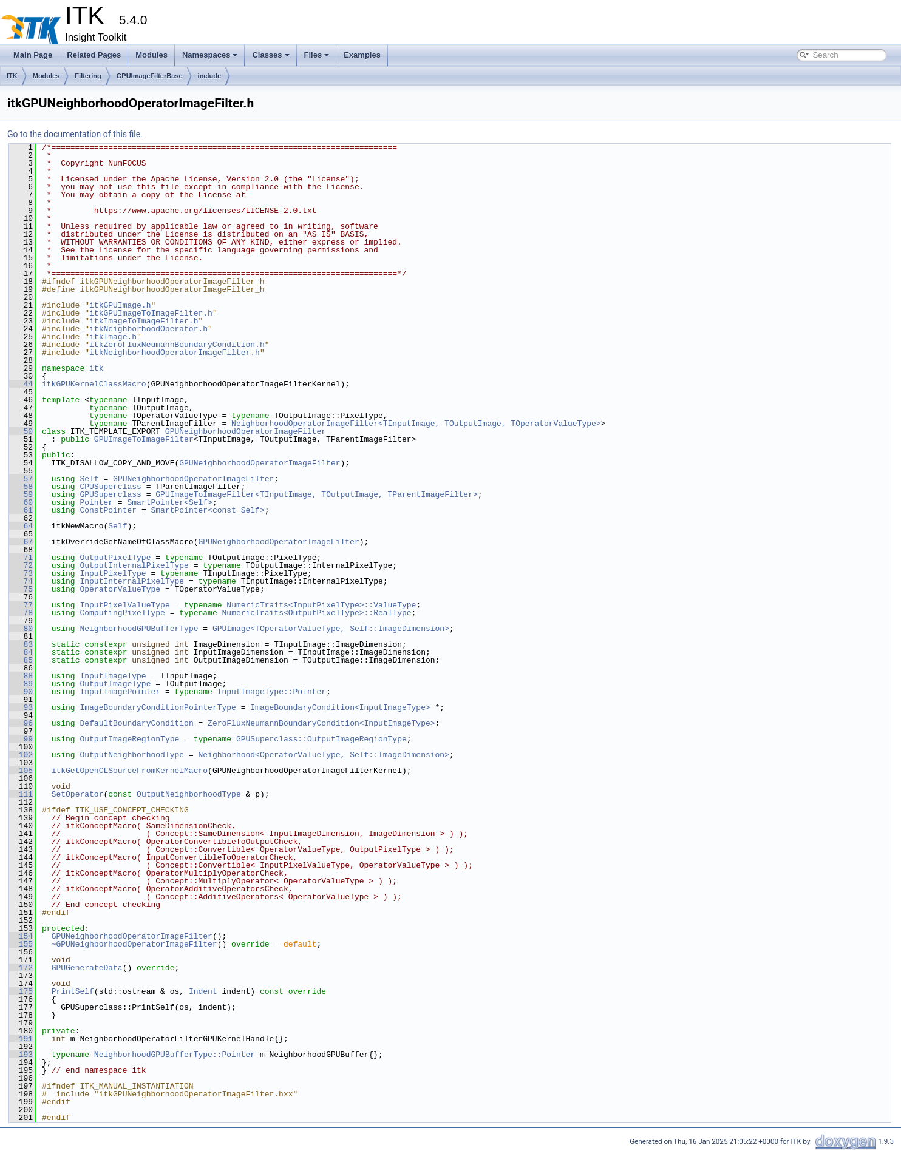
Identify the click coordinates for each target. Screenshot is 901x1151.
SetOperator (78, 794)
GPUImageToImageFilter (144, 439)
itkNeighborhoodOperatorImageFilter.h (174, 352)
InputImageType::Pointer (271, 691)
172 (21, 967)
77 (21, 604)
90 (21, 691)
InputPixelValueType (124, 604)
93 (21, 707)
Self (89, 478)
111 (21, 794)
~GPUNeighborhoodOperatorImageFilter (134, 944)
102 (21, 754)
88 (21, 675)
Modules (151, 54)
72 (21, 565)
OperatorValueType (120, 589)
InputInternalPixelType (132, 581)
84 (21, 652)
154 (21, 936)
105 (21, 770)
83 (21, 644)
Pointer (96, 502)
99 (21, 739)
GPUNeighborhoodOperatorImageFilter (245, 431)
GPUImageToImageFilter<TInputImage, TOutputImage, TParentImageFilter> (316, 494)
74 (21, 581)
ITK (12, 75)
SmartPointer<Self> (169, 502)
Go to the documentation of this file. (75, 134)
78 (21, 612)
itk (96, 368)
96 (21, 723)
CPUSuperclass (110, 486)
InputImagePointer (120, 691)
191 (21, 1038)
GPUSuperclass (110, 494)
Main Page (32, 54)
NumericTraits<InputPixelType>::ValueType (321, 604)
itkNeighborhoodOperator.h (148, 328)
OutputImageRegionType (129, 739)
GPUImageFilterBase (150, 75)
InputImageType (113, 675)
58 (21, 486)
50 (21, 431)
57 (21, 478)
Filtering (88, 75)
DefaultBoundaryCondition (136, 723)
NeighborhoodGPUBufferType (139, 628)
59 (21, 494)
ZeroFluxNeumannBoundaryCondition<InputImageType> (321, 723)
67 (21, 541)
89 (21, 683)
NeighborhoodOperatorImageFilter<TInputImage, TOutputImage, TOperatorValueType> (415, 423)
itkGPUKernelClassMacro (94, 384)
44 (21, 384)
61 (21, 510)
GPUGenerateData (87, 967)
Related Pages (94, 54)
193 (21, 1054)
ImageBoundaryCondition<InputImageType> (340, 707)
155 (21, 944)
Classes (270, 54)
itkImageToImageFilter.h (143, 321)
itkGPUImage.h (120, 305)
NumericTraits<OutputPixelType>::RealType (316, 612)
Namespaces (210, 54)
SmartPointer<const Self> (207, 510)
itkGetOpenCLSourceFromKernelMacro (130, 770)
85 (21, 660)
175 (21, 991)
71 (21, 557)
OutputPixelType (115, 557)
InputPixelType (113, 573)
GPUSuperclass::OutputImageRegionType (321, 739)
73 (21, 573)
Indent (203, 991)
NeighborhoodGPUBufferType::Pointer (174, 1054)
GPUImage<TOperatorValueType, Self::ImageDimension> (330, 628)
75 (21, 589)
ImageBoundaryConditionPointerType (158, 707)
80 (21, 628)
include (210, 75)
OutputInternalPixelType (134, 565)
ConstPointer (108, 510)
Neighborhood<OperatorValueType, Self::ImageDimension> (323, 754)
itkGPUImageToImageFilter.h (150, 313)
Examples (362, 54)
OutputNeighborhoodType (132, 754)
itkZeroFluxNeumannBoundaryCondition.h (177, 344)
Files (317, 54)
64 (21, 526)
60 (21, 502)
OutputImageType (115, 683)
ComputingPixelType (122, 612)
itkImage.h (113, 336)
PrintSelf (73, 991)
